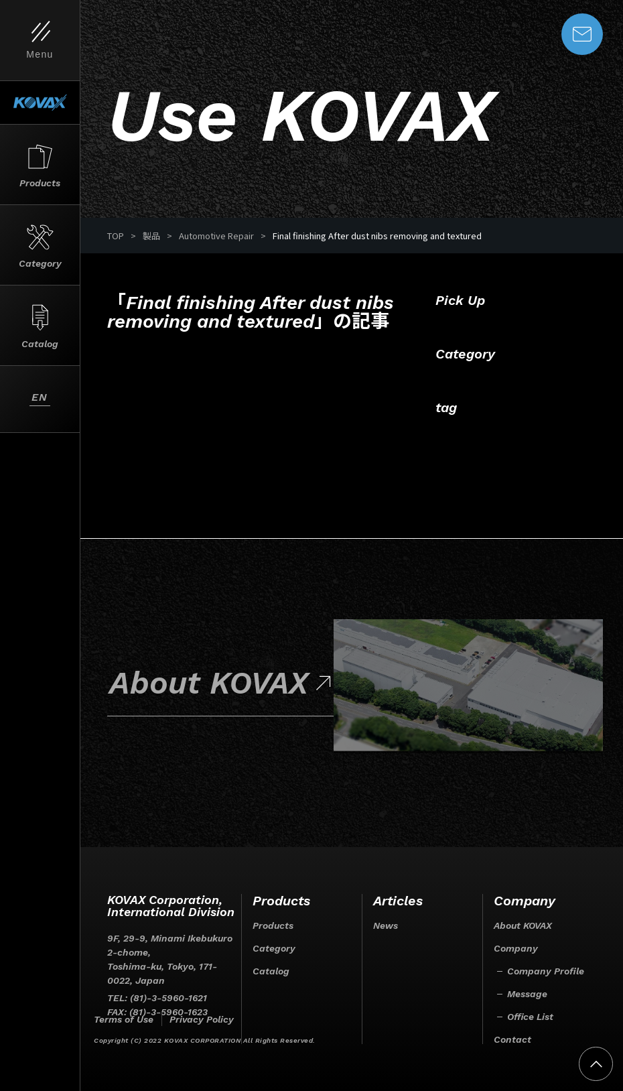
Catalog (271, 971)
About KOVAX (523, 925)
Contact (512, 1039)
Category (274, 948)
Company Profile (545, 971)
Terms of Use (123, 1019)
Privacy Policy (201, 1019)
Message (527, 994)
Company (516, 948)
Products (273, 925)
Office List (530, 1016)
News (385, 925)
